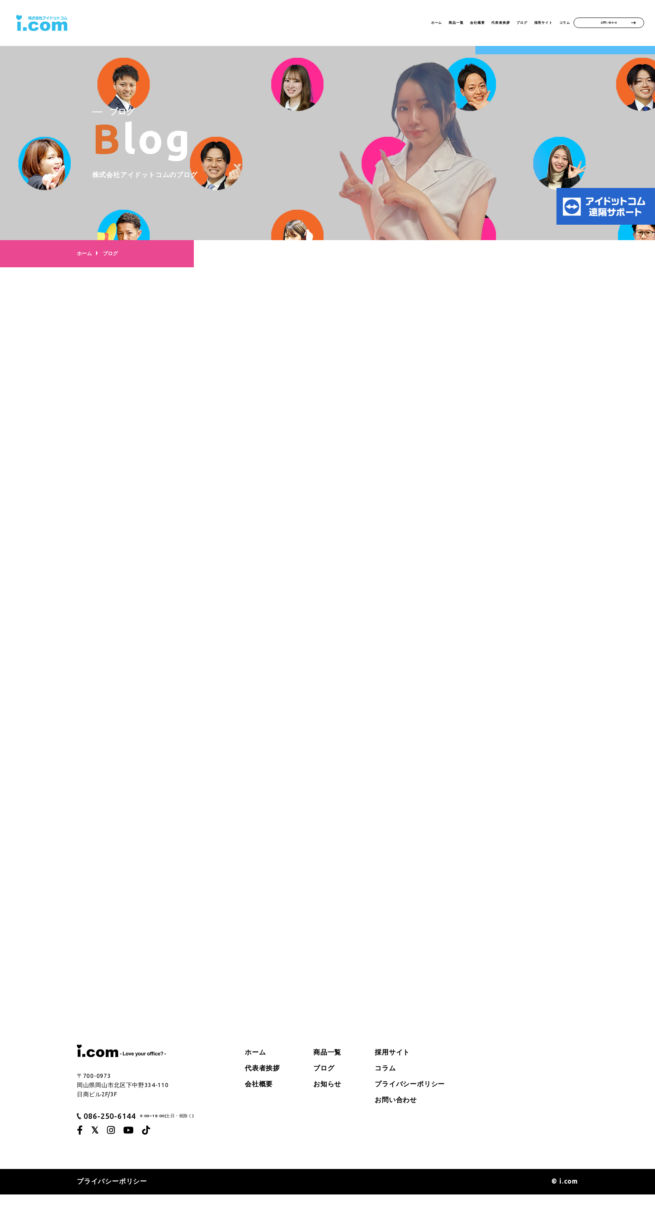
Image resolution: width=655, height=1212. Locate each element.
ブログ (477, 23)
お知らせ (327, 1101)
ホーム (316, 23)
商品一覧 (353, 23)
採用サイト (517, 23)
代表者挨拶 (436, 23)
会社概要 (393, 23)
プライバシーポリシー (410, 1101)
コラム (557, 23)
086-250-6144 (110, 1133)
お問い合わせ (608, 23)
